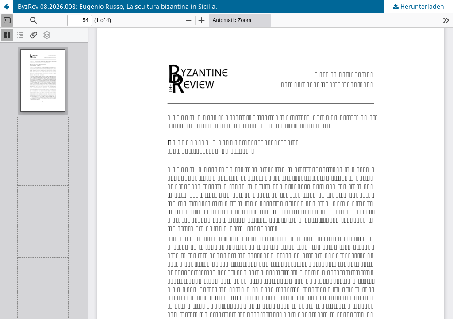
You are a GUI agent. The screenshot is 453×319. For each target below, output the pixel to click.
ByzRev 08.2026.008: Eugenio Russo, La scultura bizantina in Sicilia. (117, 6)
